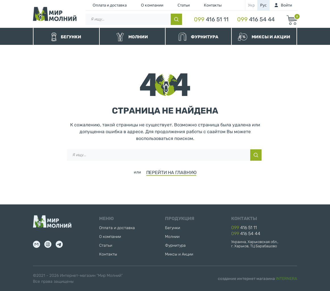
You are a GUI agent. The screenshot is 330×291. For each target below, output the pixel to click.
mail (36, 244)
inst (47, 244)
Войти (286, 5)
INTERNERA (286, 278)
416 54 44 (256, 19)
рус (263, 5)
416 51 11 (211, 19)
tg (59, 244)
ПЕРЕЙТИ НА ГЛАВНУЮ (171, 172)
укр (251, 5)
